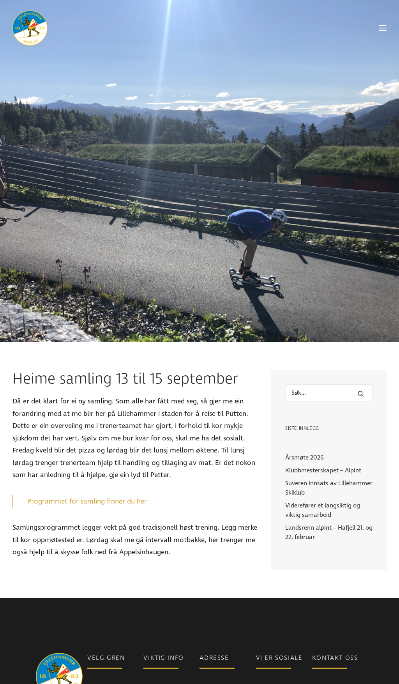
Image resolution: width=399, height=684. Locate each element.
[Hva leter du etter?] (329, 312)
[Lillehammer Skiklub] (30, 28)
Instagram (270, 592)
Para (93, 581)
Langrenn (100, 592)
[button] (360, 313)
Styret (320, 614)
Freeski (96, 614)
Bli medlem (158, 603)
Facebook (269, 581)
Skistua (97, 624)
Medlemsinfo (160, 592)
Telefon (322, 592)
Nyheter (154, 581)
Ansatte (323, 603)
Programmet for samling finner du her (87, 421)
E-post (320, 581)
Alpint (95, 603)
